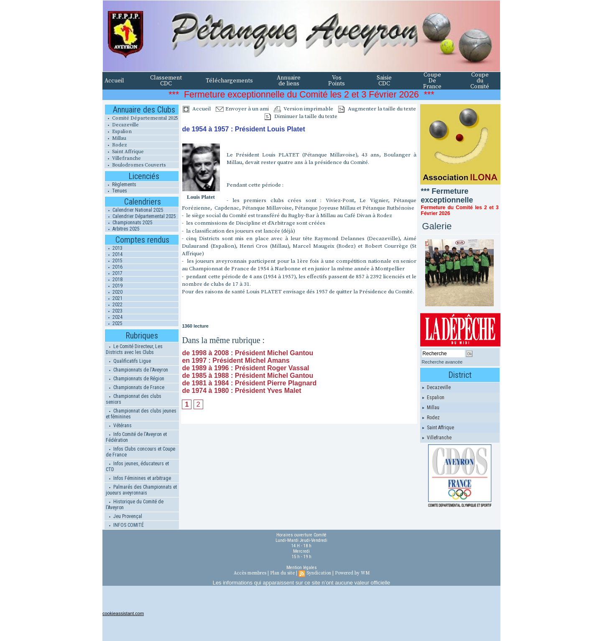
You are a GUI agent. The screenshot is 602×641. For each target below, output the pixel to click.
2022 (113, 305)
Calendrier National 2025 (134, 210)
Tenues (116, 191)
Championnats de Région (135, 379)
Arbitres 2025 (122, 229)
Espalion (118, 131)
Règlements (120, 184)
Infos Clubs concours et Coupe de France (140, 452)
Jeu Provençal (124, 516)
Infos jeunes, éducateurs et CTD (137, 466)
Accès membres (250, 573)
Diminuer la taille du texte (301, 116)
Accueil (114, 81)
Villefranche (123, 158)
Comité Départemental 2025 (141, 118)
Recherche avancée (442, 361)
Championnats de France (135, 387)
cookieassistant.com (123, 613)
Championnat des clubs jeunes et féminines (141, 414)
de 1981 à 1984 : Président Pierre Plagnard (249, 383)
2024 (113, 317)
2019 (113, 286)
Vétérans (119, 425)
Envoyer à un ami (242, 108)
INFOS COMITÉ (125, 525)
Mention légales (301, 567)
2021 (113, 298)
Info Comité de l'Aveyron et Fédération (136, 437)
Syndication (318, 573)
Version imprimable (303, 108)
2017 (113, 273)
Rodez (116, 145)
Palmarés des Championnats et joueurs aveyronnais (141, 490)
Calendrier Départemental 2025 (140, 216)
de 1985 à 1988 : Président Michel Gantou (247, 375)
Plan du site (282, 573)
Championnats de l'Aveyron (137, 370)
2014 (113, 254)
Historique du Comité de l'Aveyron (134, 504)
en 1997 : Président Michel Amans (235, 360)
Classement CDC (166, 81)
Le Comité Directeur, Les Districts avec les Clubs (134, 349)
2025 (113, 323)
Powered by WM (352, 573)
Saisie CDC (384, 81)
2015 (113, 261)
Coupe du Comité (479, 81)
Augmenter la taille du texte (377, 108)
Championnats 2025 (129, 223)
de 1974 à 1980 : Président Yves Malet (241, 390)
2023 (113, 311)
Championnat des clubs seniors (133, 399)
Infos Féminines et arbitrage (138, 478)
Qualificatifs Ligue (128, 361)
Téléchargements (229, 81)
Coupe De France (432, 81)
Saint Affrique (124, 152)
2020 (113, 292)
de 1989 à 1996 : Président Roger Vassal (245, 368)
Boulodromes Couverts (135, 165)
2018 (113, 279)
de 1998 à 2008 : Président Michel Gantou (247, 352)
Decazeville (122, 125)
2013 (113, 248)
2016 (113, 267)
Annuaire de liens (289, 81)
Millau (115, 138)
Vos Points (336, 81)
